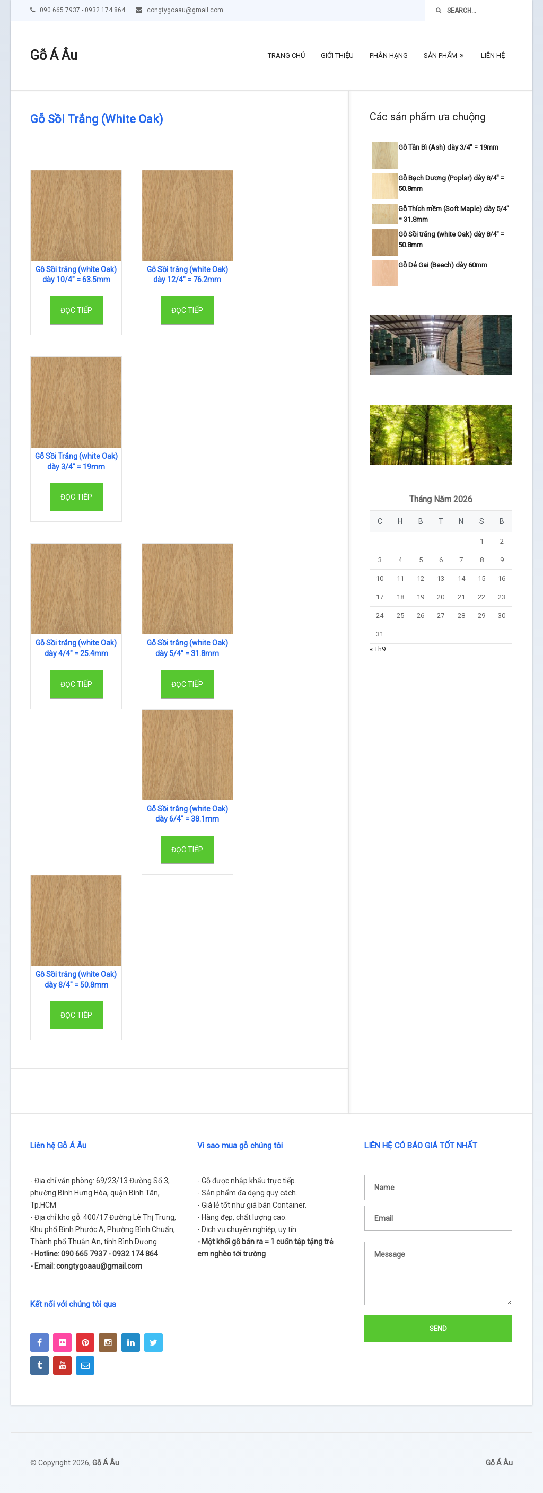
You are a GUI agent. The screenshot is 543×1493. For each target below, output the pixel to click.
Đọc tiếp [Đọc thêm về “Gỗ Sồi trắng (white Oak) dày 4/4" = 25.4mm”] (76, 684)
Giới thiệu (337, 55)
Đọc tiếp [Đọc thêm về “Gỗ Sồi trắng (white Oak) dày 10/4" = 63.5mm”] (76, 310)
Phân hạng (389, 55)
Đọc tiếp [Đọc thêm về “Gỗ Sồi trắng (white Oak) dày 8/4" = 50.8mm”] (76, 1015)
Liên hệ (493, 55)
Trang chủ (286, 55)
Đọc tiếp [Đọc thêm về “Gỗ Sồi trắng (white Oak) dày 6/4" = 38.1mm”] (187, 849)
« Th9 (378, 649)
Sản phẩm (440, 55)
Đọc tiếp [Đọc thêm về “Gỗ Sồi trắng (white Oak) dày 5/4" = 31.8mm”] (187, 684)
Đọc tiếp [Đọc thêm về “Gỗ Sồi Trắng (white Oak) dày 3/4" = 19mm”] (76, 497)
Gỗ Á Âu (53, 55)
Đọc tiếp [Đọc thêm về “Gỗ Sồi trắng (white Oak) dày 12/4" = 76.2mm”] (187, 310)
